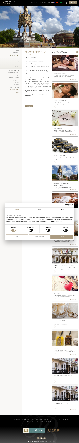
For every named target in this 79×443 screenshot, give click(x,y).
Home (18, 50)
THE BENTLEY (10, 2)
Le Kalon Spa (15, 75)
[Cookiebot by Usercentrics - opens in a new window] (66, 205)
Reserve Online (14, 87)
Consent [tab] (16, 209)
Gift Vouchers (43, 2)
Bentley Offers (34, 2)
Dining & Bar (39, 419)
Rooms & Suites (14, 70)
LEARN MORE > (73, 79)
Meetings (26, 419)
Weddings (16, 80)
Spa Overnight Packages (14, 61)
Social (49, 421)
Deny (17, 236)
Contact (50, 2)
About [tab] (62, 209)
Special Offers (15, 55)
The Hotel (16, 53)
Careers (43, 421)
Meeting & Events (13, 78)
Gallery (17, 82)
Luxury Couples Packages (14, 62)
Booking (67, 419)
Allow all (62, 236)
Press (37, 421)
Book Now (29, 106)
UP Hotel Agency (51, 441)
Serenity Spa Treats (15, 66)
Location (53, 419)
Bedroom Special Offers (15, 59)
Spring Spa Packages (15, 64)
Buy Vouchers (15, 89)
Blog (18, 92)
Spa (32, 419)
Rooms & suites (17, 419)
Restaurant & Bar (14, 73)
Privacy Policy (30, 421)
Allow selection (39, 236)
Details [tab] (39, 209)
